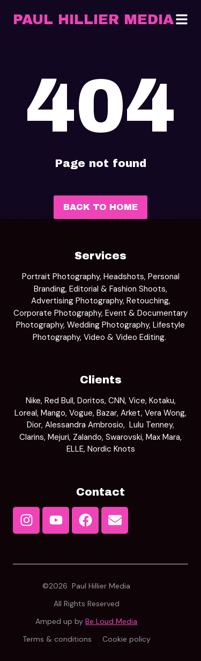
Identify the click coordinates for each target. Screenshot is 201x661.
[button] (181, 19)
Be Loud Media (111, 621)
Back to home (100, 207)
